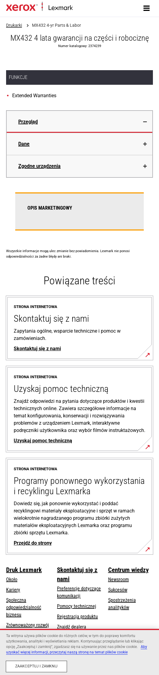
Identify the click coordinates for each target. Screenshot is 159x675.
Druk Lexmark (24, 570)
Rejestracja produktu (77, 616)
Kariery (13, 590)
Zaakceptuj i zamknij (36, 666)
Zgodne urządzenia (39, 166)
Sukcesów (117, 590)
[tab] (79, 122)
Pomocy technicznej (76, 606)
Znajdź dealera (71, 627)
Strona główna (84, 8)
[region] (79, 652)
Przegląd (28, 122)
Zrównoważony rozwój (27, 625)
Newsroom (118, 579)
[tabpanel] (79, 215)
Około (11, 579)
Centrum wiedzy (128, 570)
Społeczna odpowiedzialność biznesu (23, 607)
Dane (24, 144)
